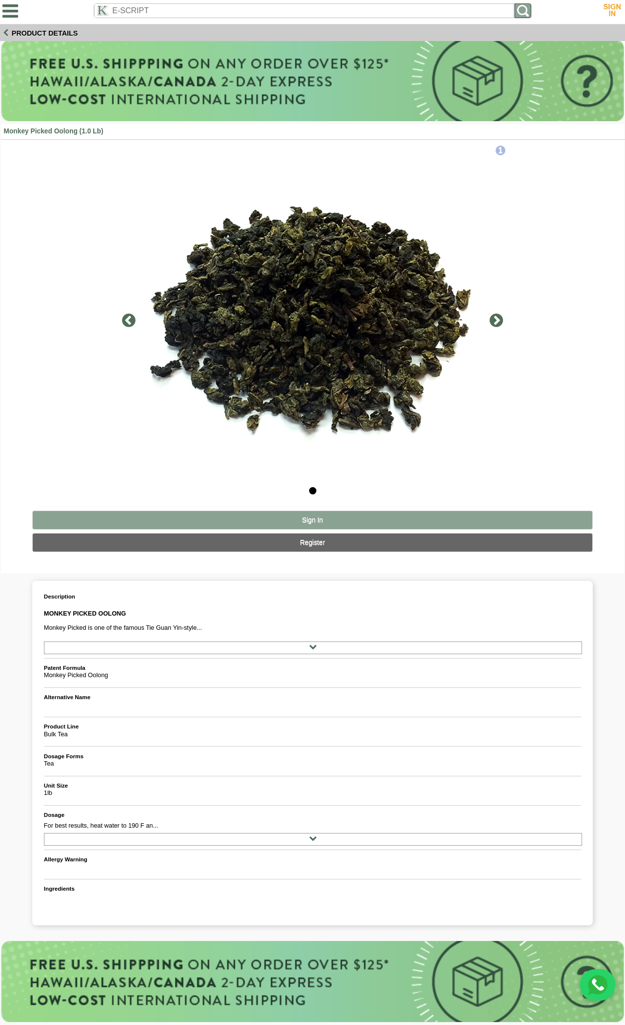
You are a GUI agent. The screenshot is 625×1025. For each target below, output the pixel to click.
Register (312, 542)
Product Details (45, 33)
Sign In (312, 520)
